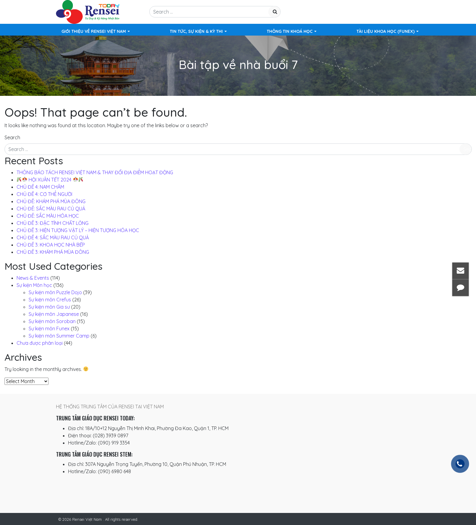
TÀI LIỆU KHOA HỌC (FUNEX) (385, 31)
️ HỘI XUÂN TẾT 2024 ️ (50, 180)
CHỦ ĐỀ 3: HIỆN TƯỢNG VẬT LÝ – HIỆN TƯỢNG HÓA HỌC (78, 230)
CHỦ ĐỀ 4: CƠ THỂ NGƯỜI (44, 194)
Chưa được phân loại (40, 343)
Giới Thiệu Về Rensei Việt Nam (93, 31)
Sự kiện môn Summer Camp (59, 336)
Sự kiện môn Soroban (52, 321)
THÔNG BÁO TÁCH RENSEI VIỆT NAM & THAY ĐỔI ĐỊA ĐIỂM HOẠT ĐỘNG (95, 172)
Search (12, 137)
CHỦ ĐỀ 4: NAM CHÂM (40, 187)
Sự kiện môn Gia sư (49, 307)
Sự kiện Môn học (34, 285)
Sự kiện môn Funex (49, 328)
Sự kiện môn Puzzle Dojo (55, 292)
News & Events (33, 278)
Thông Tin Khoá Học (290, 31)
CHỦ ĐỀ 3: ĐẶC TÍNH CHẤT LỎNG (53, 223)
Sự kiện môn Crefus (50, 300)
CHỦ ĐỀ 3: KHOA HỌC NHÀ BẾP (51, 245)
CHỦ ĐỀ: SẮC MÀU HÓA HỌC (48, 216)
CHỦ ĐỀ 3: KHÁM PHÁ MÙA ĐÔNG (53, 252)
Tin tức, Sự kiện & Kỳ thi (196, 31)
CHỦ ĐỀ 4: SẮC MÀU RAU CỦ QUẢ (53, 237)
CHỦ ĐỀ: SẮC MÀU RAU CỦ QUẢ (51, 209)
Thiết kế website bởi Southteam (167, 519)
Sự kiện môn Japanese (54, 314)
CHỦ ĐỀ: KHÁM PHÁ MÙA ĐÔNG (51, 201)
